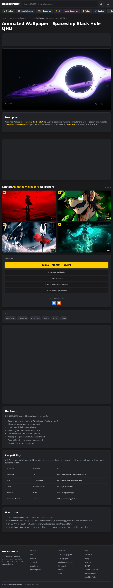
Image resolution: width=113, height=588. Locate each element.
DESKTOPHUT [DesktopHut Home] (11, 4)
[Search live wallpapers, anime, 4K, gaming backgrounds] (60, 4)
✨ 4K (58, 11)
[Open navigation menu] (108, 4)
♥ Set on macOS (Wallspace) (56, 284)
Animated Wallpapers (18, 18)
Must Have (34, 566)
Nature (60, 569)
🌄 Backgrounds (44, 11)
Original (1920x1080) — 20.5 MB (56, 265)
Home (4, 18)
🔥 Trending (8, 11)
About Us (88, 555)
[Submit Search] (101, 4)
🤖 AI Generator (71, 11)
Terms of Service (91, 569)
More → (108, 187)
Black (35, 122)
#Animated (10, 318)
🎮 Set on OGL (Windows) (56, 291)
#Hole (55, 318)
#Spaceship (35, 318)
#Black (46, 318)
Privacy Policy (90, 573)
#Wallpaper (23, 318)
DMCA (87, 566)
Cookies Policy (90, 577)
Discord (88, 562)
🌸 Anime (86, 11)
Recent (32, 555)
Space (60, 573)
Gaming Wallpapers (65, 562)
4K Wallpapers (63, 558)
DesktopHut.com (15, 584)
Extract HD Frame (56, 278)
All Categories (35, 569)
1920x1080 (70, 124)
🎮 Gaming (99, 11)
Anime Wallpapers (65, 555)
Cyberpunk (62, 566)
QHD (44, 122)
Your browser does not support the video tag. (56, 79)
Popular (33, 558)
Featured (33, 562)
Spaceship (28, 122)
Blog (87, 558)
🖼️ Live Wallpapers (25, 11)
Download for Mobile (56, 272)
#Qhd (64, 318)
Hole (40, 122)
